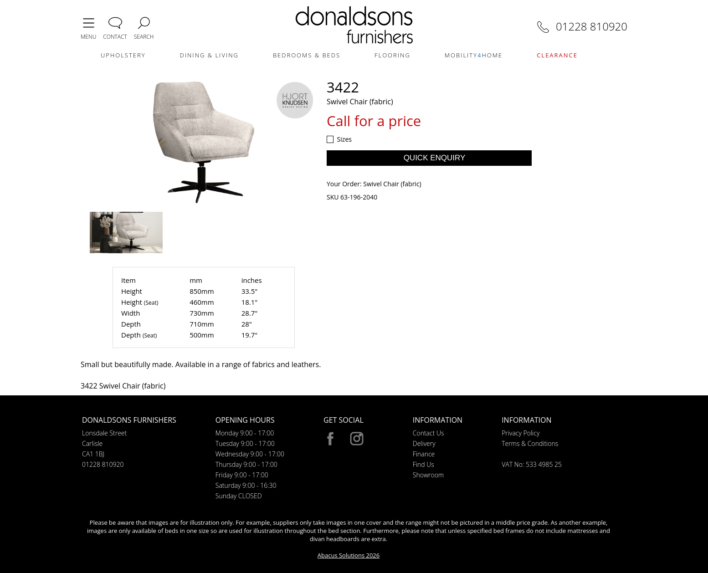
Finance (424, 454)
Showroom (428, 475)
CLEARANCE (557, 55)
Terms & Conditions (530, 443)
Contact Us (428, 433)
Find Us (423, 464)
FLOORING (392, 55)
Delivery (424, 443)
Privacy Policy (520, 433)
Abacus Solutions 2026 (349, 555)
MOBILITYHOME (474, 55)
